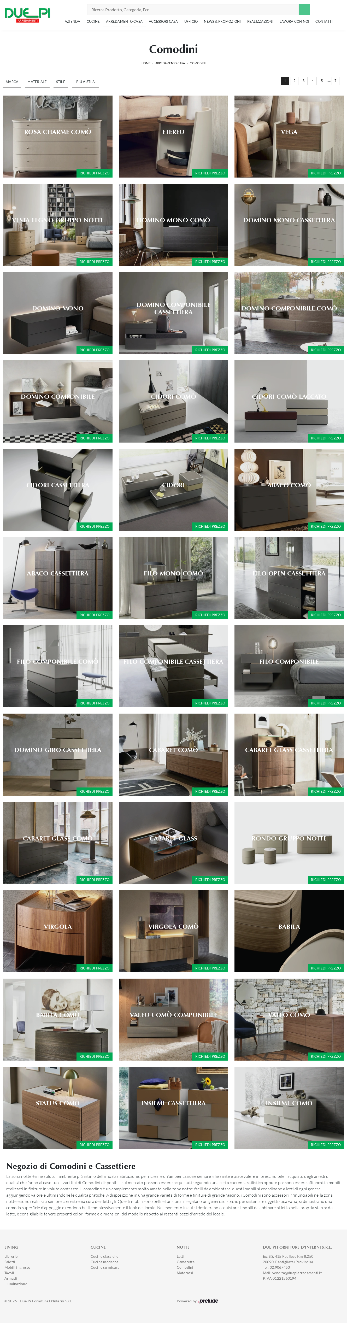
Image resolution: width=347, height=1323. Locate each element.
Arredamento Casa (124, 21)
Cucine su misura (105, 1267)
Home (146, 63)
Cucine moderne (105, 1262)
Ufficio (191, 21)
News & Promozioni (222, 21)
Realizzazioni (260, 21)
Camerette (186, 1262)
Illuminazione (15, 1283)
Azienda (72, 21)
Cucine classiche (105, 1256)
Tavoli (9, 1273)
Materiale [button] (37, 82)
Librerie (11, 1256)
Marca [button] (12, 82)
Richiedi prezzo (94, 173)
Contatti (324, 21)
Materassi (185, 1273)
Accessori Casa (163, 21)
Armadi (10, 1278)
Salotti (9, 1262)
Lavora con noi (294, 21)
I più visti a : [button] (85, 82)
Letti (180, 1256)
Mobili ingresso (17, 1267)
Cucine (93, 21)
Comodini (197, 63)
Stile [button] (60, 82)
